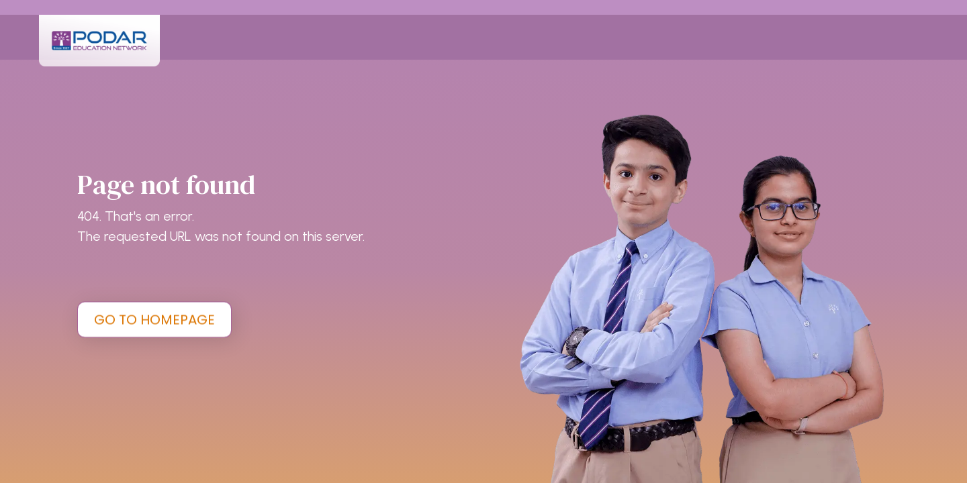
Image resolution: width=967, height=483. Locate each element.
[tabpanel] (483, 241)
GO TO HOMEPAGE (154, 319)
